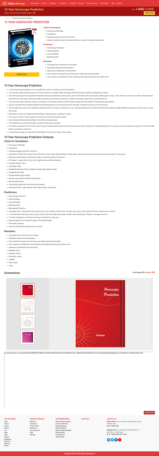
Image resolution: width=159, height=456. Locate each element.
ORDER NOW (149, 13)
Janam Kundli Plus (61, 424)
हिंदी (34, 13)
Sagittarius (7, 439)
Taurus (6, 424)
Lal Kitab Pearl (60, 435)
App (113, 3)
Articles (119, 3)
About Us (33, 421)
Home (7, 18)
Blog (31, 432)
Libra (5, 435)
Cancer (6, 428)
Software (53, 3)
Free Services (92, 3)
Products (63, 3)
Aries (6, 421)
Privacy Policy (34, 426)
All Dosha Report (60, 428)
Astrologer (104, 3)
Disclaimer (33, 428)
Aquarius (7, 443)
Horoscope (34, 3)
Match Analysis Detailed (63, 430)
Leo (5, 430)
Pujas (44, 3)
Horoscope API (35, 430)
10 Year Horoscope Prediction (22, 18)
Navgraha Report (60, 426)
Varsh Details (59, 437)
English (29, 13)
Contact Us (33, 424)
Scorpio (6, 437)
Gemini (6, 426)
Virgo (6, 432)
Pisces (6, 445)
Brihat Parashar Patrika (62, 421)
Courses (80, 3)
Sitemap (32, 435)
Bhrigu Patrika (60, 432)
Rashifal (73, 3)
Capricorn (7, 441)
